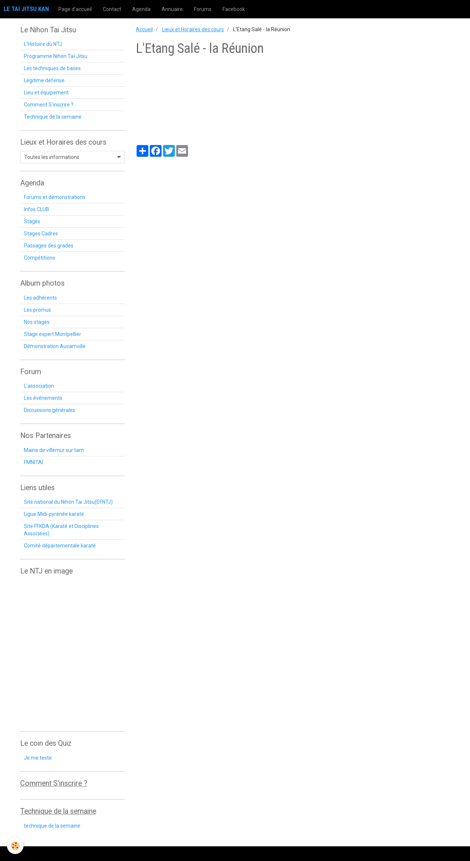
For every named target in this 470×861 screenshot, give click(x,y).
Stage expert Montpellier (52, 334)
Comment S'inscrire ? (48, 105)
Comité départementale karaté (60, 546)
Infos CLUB (36, 209)
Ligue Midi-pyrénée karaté (54, 514)
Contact (112, 9)
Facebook (234, 9)
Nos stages (37, 322)
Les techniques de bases (52, 68)
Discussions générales (49, 410)
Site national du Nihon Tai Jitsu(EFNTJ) (68, 502)
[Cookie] (15, 846)
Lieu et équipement (46, 92)
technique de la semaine (52, 826)
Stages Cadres (41, 233)
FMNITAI (33, 462)
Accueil (144, 29)
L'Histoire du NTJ (43, 44)
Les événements (43, 398)
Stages (32, 221)
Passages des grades (48, 246)
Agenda (141, 9)
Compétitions (39, 258)
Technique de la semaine (53, 117)
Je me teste (38, 758)
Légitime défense (44, 80)
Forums (203, 9)
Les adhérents (40, 298)
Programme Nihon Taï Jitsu (55, 56)
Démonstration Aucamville (55, 346)
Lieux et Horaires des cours (193, 29)
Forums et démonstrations (55, 197)
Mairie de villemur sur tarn (54, 450)
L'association (39, 386)
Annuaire (172, 9)
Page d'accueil (75, 9)
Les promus (37, 310)
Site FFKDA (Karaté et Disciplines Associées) (61, 529)
